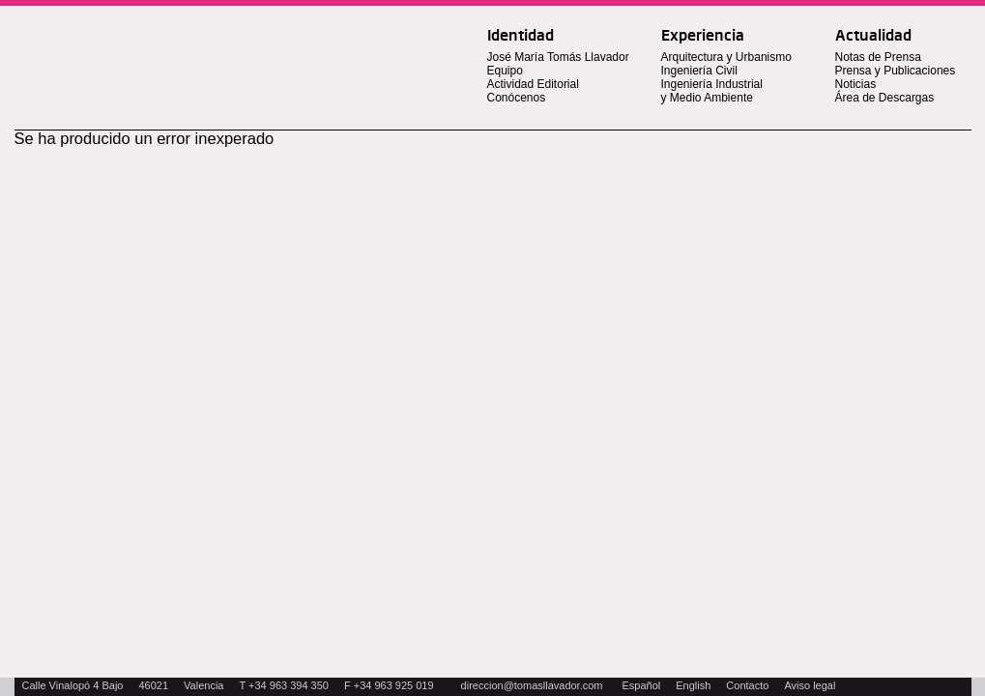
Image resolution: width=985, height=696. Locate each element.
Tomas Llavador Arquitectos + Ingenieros (171, 41)
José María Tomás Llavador (558, 57)
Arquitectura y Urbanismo (726, 57)
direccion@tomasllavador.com (532, 685)
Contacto (747, 685)
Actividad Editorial (533, 84)
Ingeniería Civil (699, 70)
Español (642, 685)
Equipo (505, 70)
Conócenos (516, 97)
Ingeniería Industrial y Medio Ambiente (712, 90)
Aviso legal (809, 685)
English (693, 685)
